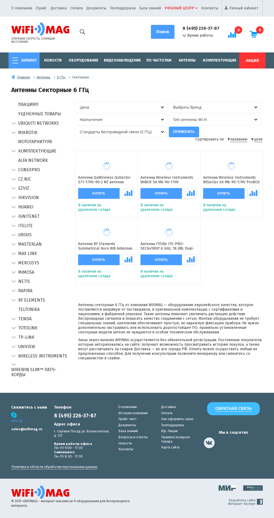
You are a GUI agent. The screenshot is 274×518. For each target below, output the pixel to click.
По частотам (158, 60)
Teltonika (29, 309)
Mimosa (26, 272)
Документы (96, 8)
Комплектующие (220, 60)
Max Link (27, 253)
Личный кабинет (243, 8)
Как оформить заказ (177, 419)
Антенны (187, 60)
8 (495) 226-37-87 (200, 28)
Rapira (25, 290)
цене (258, 139)
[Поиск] (162, 32)
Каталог (29, 60)
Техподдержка (123, 8)
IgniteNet (29, 216)
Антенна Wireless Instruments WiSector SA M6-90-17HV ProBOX (231, 180)
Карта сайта (170, 447)
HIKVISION (28, 197)
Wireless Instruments (42, 356)
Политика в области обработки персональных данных (54, 467)
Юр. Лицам (169, 431)
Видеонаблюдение (122, 60)
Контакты (209, 8)
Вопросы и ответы (133, 437)
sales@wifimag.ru (26, 429)
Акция (252, 60)
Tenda (25, 318)
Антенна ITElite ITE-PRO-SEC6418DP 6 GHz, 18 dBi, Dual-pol (167, 246)
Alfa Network (33, 160)
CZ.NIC (24, 179)
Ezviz (23, 188)
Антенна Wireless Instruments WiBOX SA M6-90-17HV (166, 180)
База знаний (150, 8)
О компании (21, 8)
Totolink (27, 327)
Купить (98, 194)
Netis (24, 281)
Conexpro (29, 169)
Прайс (41, 8)
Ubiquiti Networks (38, 123)
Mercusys (28, 262)
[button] (13, 123)
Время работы (197, 35)
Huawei (25, 207)
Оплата (76, 8)
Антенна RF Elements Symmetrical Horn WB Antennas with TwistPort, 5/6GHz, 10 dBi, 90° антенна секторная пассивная (105, 246)
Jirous (25, 234)
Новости (53, 60)
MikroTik (27, 132)
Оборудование (83, 60)
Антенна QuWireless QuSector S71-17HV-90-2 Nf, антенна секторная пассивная (104, 180)
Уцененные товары (39, 113)
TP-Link (26, 337)
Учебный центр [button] (179, 8)
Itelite (25, 225)
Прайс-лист (127, 419)
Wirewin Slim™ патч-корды (33, 372)
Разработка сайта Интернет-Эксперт (245, 502)
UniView (26, 346)
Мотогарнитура (35, 141)
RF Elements (31, 300)
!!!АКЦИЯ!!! (28, 104)
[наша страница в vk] (209, 442)
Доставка (59, 8)
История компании (133, 413)
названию (239, 139)
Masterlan (30, 244)
